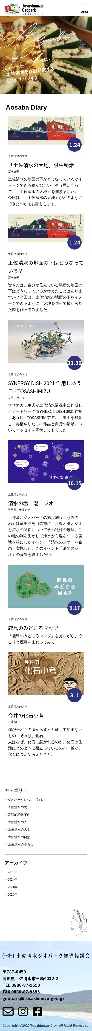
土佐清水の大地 (19, 829)
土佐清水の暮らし (21, 844)
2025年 (12, 872)
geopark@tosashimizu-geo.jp (33, 998)
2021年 (12, 887)
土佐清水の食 (17, 807)
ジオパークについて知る (25, 800)
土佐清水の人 (17, 822)
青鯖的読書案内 (19, 814)
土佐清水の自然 (19, 837)
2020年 (12, 894)
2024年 (12, 879)
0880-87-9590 (26, 985)
